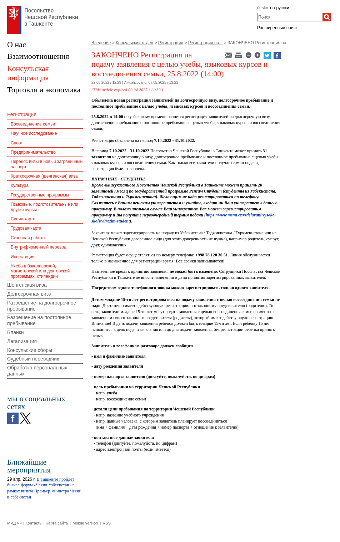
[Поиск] (326, 17)
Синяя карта (23, 218)
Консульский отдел (134, 42)
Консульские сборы (29, 350)
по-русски (279, 7)
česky (262, 7)
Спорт (17, 142)
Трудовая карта (26, 228)
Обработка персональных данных (37, 371)
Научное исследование (34, 133)
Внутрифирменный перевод (38, 247)
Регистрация (170, 42)
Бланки (15, 332)
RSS (107, 523)
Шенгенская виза (27, 285)
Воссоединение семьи (33, 124)
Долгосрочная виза (29, 294)
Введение (101, 42)
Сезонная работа (28, 237)
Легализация (22, 341)
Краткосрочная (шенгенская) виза (44, 176)
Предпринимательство (33, 152)
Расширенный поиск (277, 28)
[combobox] (289, 17)
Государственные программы (40, 195)
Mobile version (85, 523)
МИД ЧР (14, 523)
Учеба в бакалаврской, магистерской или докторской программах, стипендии (40, 271)
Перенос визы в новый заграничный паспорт (46, 164)
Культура (20, 185)
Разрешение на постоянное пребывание (39, 320)
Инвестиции (23, 256)
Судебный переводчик (33, 359)
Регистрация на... (205, 42)
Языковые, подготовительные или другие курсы (44, 207)
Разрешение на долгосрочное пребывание (41, 306)
